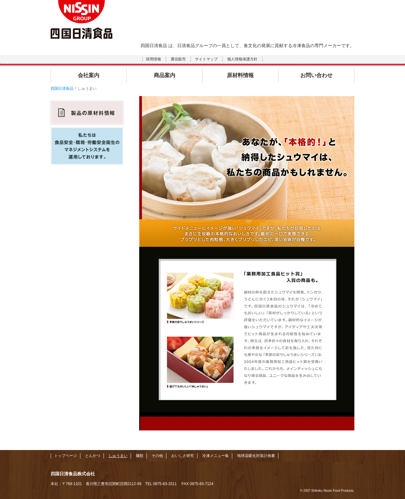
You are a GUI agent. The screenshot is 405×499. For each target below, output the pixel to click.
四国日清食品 (62, 88)
